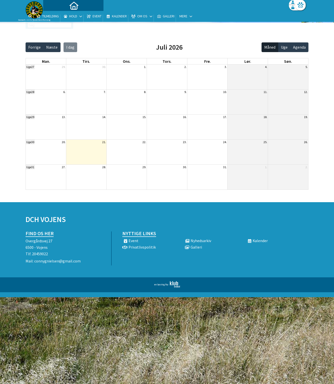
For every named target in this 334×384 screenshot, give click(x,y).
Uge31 (30, 167)
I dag (70, 47)
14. (104, 117)
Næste (52, 47)
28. (104, 167)
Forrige (34, 47)
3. (226, 67)
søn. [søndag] (288, 61)
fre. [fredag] (207, 61)
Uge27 (30, 67)
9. (185, 92)
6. (64, 92)
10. (225, 92)
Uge (284, 47)
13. (64, 117)
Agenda (299, 47)
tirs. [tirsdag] (86, 61)
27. (64, 167)
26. (306, 142)
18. (265, 117)
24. (225, 142)
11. (265, 92)
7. (105, 92)
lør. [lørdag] (247, 61)
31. (225, 167)
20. (64, 142)
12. (306, 92)
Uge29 (30, 117)
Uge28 (30, 92)
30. (104, 67)
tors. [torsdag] (167, 61)
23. (185, 142)
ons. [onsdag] (127, 61)
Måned (269, 47)
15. (144, 117)
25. (265, 142)
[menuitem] (56, 16)
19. (306, 117)
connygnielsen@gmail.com (57, 260)
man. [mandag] (46, 61)
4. (266, 67)
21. (104, 142)
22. (144, 142)
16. (185, 117)
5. (306, 67)
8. (145, 92)
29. (64, 67)
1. (145, 67)
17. (225, 117)
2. (185, 67)
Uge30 (30, 142)
